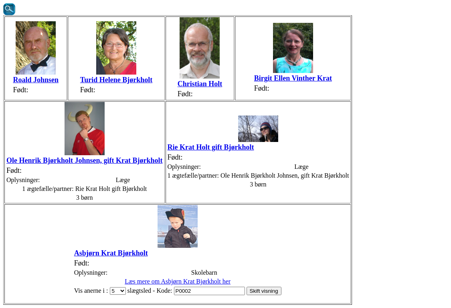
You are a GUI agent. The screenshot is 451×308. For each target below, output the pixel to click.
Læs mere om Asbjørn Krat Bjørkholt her (178, 281)
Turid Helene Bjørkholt (116, 80)
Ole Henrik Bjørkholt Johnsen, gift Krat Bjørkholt (84, 160)
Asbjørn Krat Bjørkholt (111, 253)
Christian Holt (200, 84)
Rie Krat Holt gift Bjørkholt (211, 147)
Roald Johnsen (36, 80)
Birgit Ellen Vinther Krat (293, 78)
